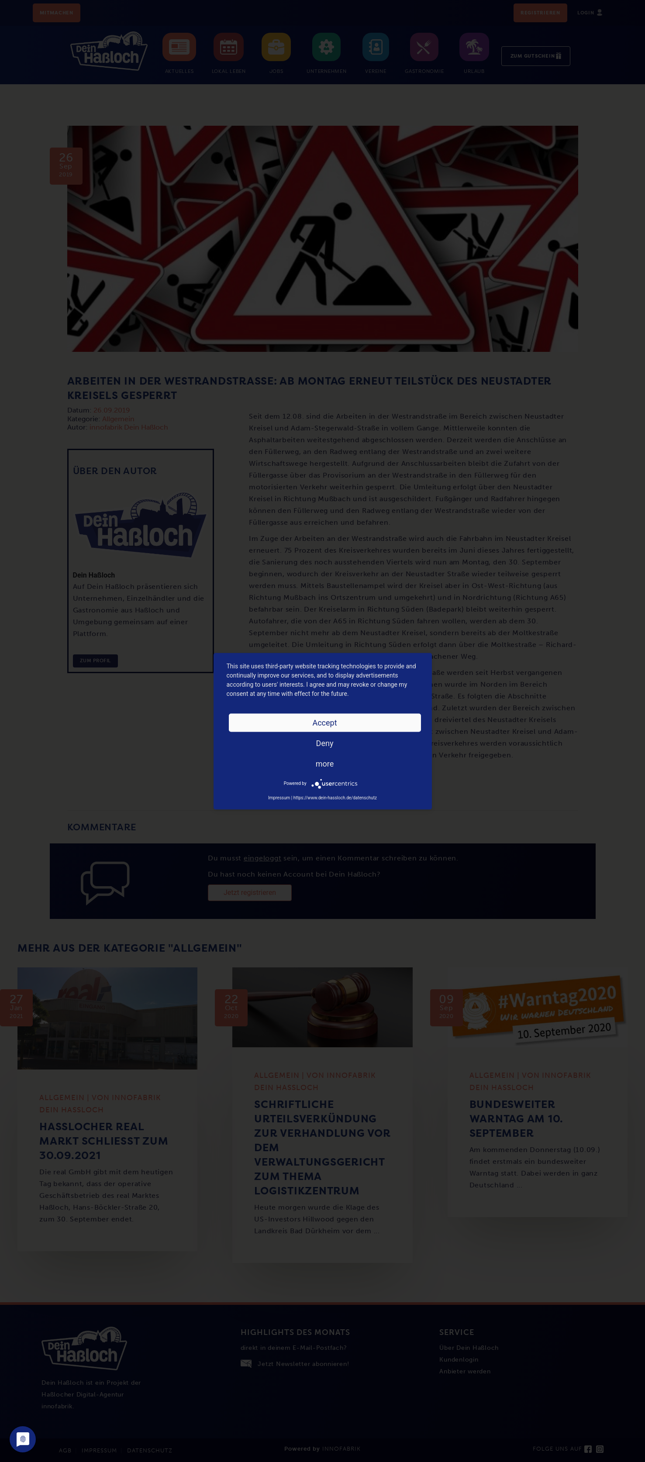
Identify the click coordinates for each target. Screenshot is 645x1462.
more (325, 763)
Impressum (279, 797)
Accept (324, 722)
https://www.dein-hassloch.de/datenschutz (335, 797)
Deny (325, 742)
